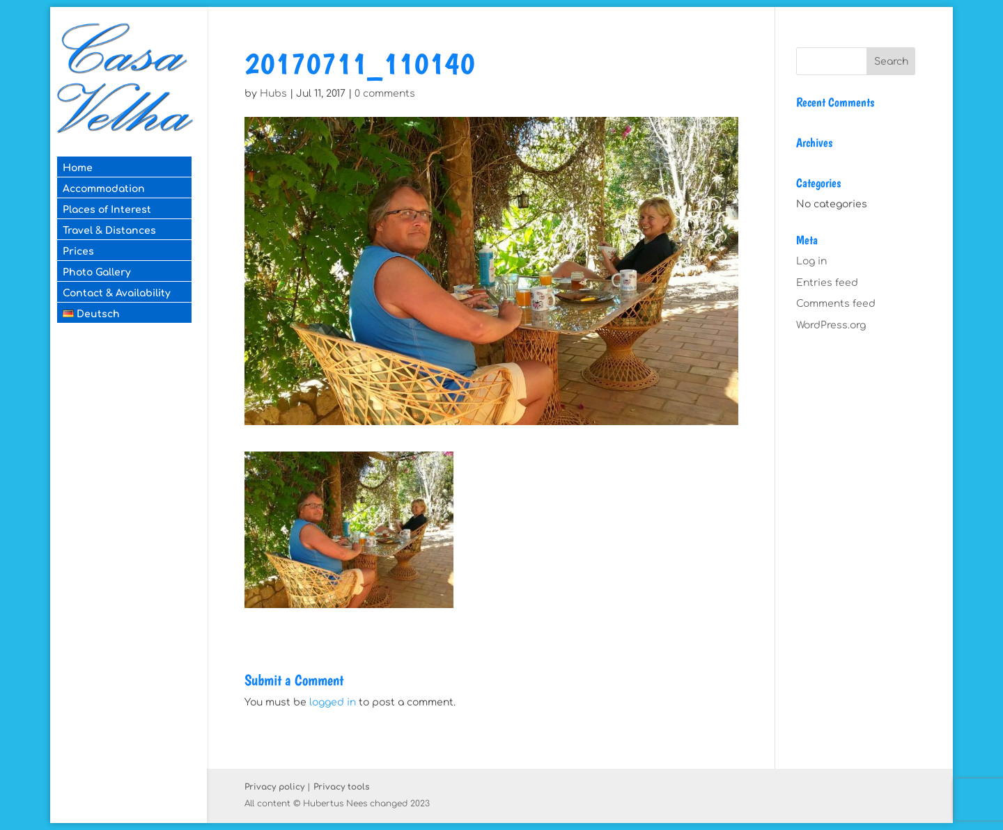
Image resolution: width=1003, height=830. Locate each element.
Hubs (273, 93)
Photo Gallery (97, 272)
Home (78, 168)
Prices (78, 251)
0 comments (385, 93)
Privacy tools (341, 787)
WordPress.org (831, 325)
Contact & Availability (117, 293)
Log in (811, 261)
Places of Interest (107, 210)
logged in (332, 702)
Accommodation (104, 189)
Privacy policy (274, 787)
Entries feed (827, 283)
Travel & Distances (109, 230)
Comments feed (836, 303)
